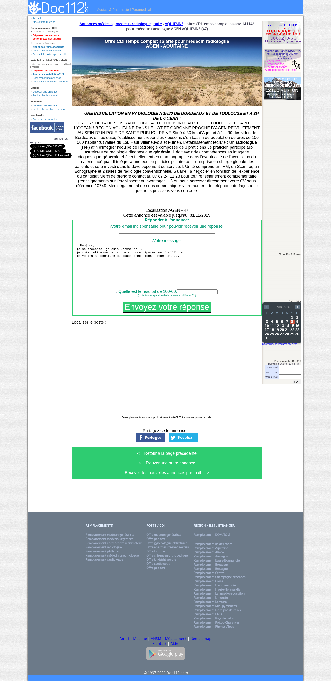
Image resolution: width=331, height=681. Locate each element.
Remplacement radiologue (104, 547)
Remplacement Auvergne (211, 556)
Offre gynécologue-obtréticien (166, 543)
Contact (160, 643)
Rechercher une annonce (47, 77)
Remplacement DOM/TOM (212, 535)
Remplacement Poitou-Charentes (216, 622)
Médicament (176, 638)
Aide (174, 643)
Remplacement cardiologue (104, 559)
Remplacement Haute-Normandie (217, 589)
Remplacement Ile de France (213, 544)
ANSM (156, 638)
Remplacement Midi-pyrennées (215, 606)
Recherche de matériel (45, 95)
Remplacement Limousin (211, 598)
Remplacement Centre (209, 573)
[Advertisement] (282, 174)
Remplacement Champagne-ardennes (219, 577)
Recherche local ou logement (49, 109)
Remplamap (201, 638)
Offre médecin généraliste (163, 535)
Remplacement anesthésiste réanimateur (114, 543)
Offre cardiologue (158, 564)
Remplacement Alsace (209, 552)
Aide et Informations (44, 21)
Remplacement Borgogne (211, 564)
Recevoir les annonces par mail (50, 81)
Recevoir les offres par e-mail (49, 54)
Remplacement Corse (208, 581)
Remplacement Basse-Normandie (217, 560)
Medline (140, 638)
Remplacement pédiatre (102, 551)
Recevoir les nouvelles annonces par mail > (167, 472)
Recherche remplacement (47, 50)
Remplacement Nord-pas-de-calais (217, 610)
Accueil (37, 18)
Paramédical (141, 9)
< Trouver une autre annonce (167, 463)
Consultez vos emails (45, 119)
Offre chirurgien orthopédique (167, 555)
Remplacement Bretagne (211, 569)
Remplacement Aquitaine (211, 548)
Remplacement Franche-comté (215, 585)
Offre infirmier (156, 551)
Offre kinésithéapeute (161, 559)
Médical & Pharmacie (112, 9)
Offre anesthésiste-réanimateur (167, 547)
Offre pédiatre (156, 539)
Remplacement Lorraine (210, 602)
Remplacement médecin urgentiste (109, 539)
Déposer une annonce (45, 91)
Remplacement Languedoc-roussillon (219, 593)
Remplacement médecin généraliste (110, 535)
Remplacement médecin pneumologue (112, 555)
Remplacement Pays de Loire (213, 618)
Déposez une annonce (46, 70)
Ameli (124, 638)
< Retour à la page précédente (167, 453)
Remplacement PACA (208, 614)
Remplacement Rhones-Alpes (214, 626)
